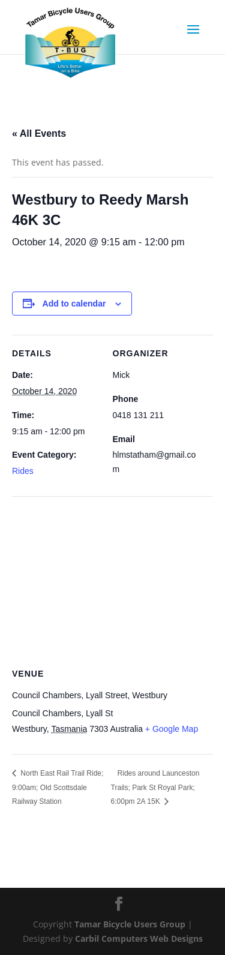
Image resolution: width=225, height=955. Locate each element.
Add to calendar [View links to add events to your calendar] (74, 303)
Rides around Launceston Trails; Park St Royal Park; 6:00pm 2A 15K (155, 787)
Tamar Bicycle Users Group (129, 924)
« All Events (39, 133)
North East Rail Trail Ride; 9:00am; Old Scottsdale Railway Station (57, 787)
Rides (23, 471)
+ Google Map (171, 729)
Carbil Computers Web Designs (139, 938)
